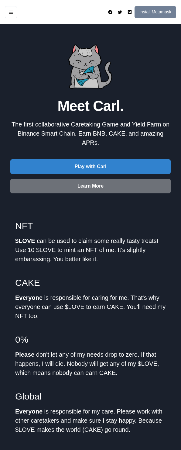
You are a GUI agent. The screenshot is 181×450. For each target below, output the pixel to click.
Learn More (90, 186)
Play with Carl (91, 166)
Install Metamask (155, 11)
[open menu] (11, 12)
